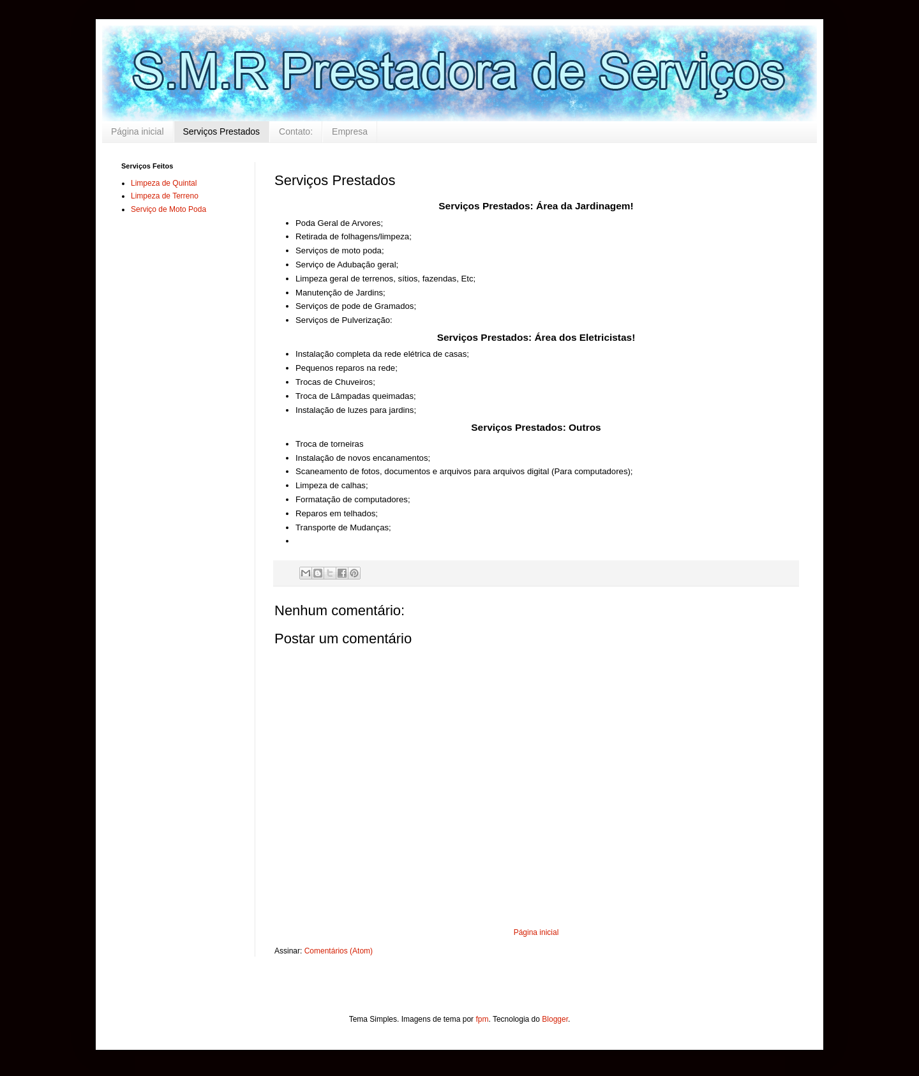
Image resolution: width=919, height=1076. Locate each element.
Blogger (555, 1019)
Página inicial (137, 131)
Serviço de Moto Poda (168, 209)
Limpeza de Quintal (164, 183)
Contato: (296, 131)
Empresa (350, 131)
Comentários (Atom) (338, 950)
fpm (481, 1019)
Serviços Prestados (221, 131)
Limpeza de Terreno (164, 195)
